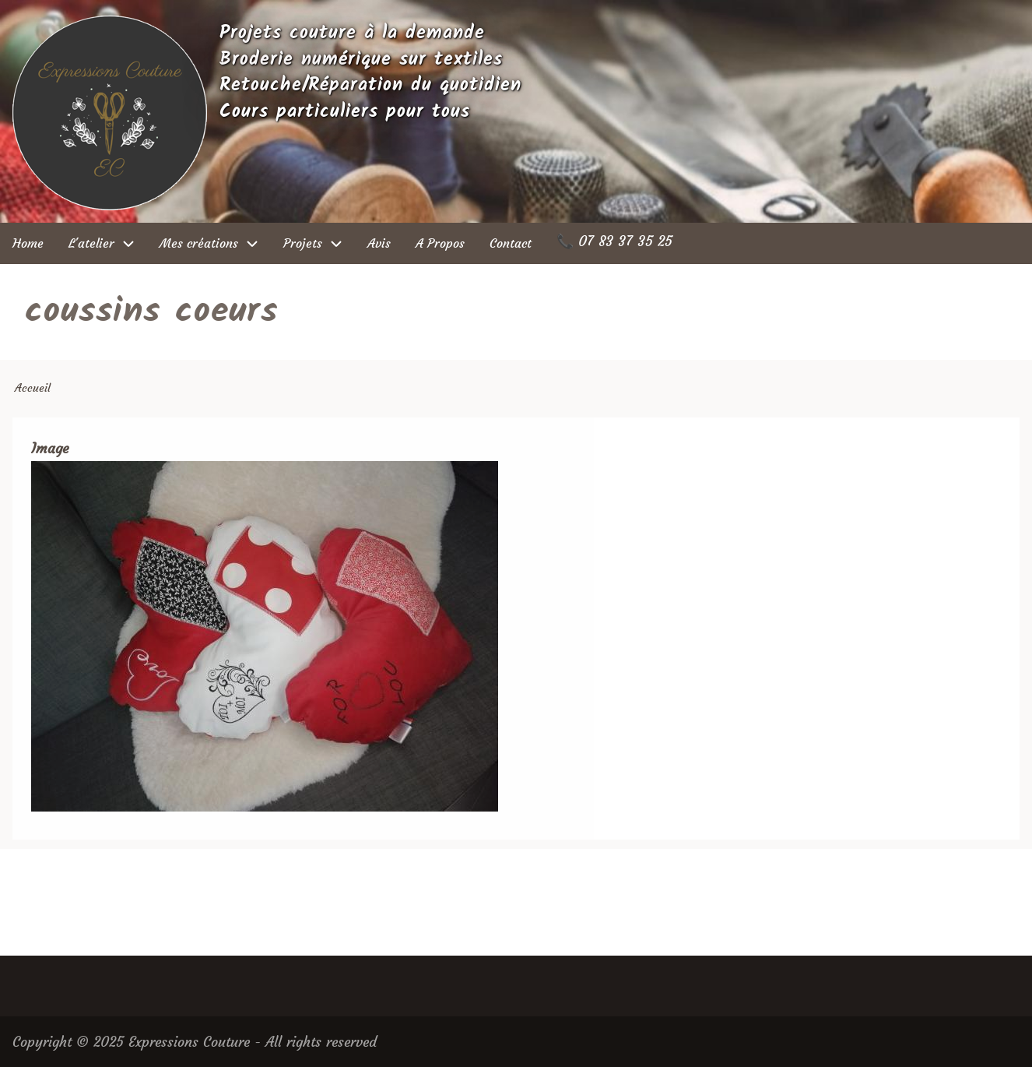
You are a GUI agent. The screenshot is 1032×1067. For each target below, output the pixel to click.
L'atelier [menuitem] (107, 243)
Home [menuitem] (28, 243)
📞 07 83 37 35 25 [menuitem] (614, 241)
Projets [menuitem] (319, 243)
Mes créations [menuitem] (215, 243)
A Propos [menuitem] (440, 243)
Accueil (33, 388)
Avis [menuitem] (379, 243)
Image (49, 448)
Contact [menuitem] (511, 243)
